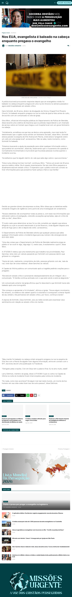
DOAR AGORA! (64, 3)
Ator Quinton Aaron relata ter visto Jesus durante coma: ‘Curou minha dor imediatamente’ (41, 546)
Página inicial (6, 33)
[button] (2, 2)
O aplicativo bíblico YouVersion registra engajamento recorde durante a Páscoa (37, 513)
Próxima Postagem (63, 449)
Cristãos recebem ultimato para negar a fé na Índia (35, 419)
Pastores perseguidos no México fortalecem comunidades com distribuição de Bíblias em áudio (12, 420)
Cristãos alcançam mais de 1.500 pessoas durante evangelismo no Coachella (37, 521)
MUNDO (13, 33)
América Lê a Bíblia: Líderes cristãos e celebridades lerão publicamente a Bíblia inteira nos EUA (41, 556)
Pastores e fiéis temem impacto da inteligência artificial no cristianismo (59, 420)
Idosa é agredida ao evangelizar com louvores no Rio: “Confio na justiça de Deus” (38, 530)
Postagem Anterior (8, 449)
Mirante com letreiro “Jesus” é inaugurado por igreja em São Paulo (33, 538)
